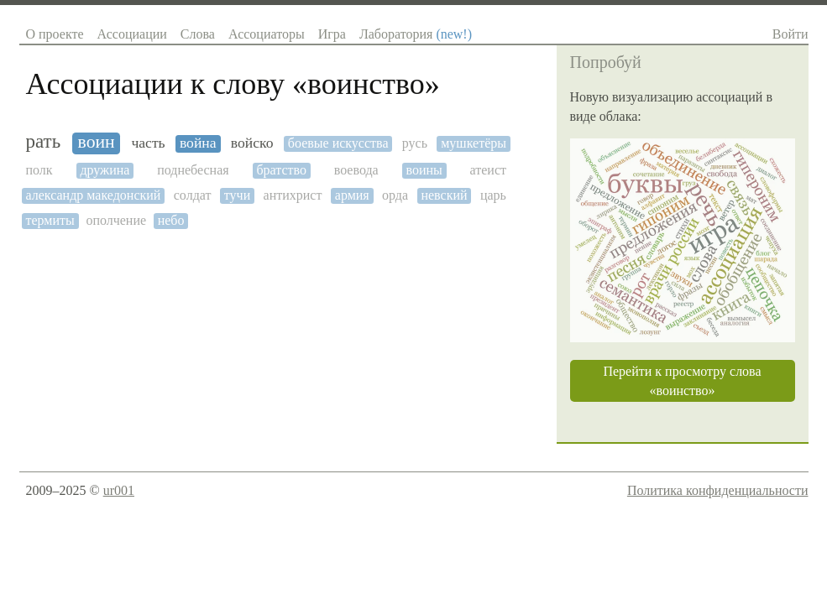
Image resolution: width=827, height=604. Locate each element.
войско (252, 143)
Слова (198, 34)
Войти (790, 34)
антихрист (293, 195)
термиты (50, 220)
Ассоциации (132, 34)
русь (414, 143)
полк (39, 170)
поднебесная (192, 170)
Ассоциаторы (266, 34)
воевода (356, 170)
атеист (488, 170)
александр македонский (93, 195)
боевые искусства (338, 143)
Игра (332, 34)
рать (43, 141)
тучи (237, 195)
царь (493, 195)
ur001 (118, 490)
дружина (104, 170)
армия (352, 195)
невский (444, 195)
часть (148, 143)
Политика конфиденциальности (718, 490)
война (198, 143)
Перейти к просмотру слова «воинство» (682, 381)
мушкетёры (473, 143)
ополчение (116, 220)
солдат (193, 195)
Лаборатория (415, 34)
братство (281, 170)
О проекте (55, 34)
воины (424, 170)
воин (96, 142)
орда (395, 195)
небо (171, 220)
